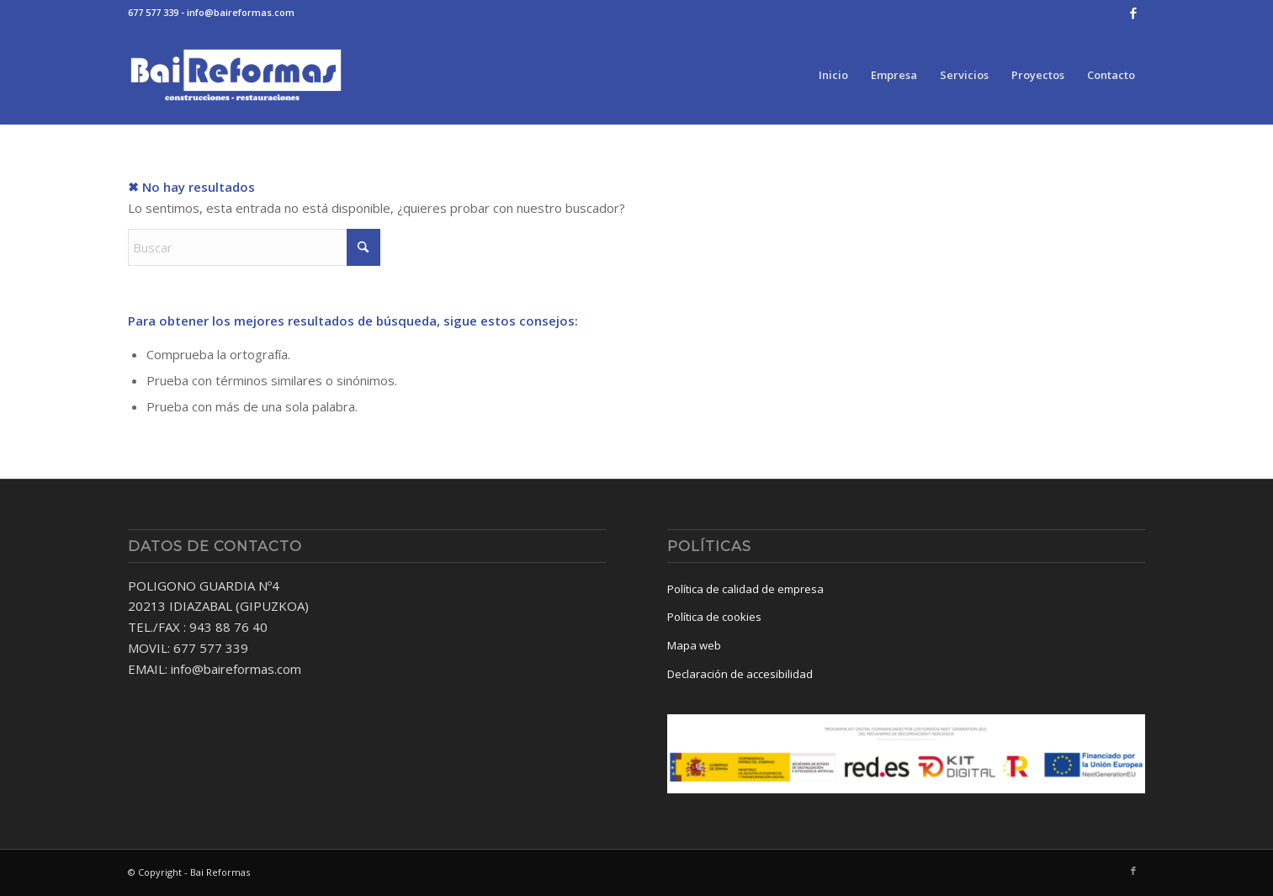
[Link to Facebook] (1133, 12)
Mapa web (694, 645)
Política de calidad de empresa (745, 588)
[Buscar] (254, 247)
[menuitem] (833, 75)
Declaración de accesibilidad (740, 673)
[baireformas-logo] (236, 75)
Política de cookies (714, 616)
